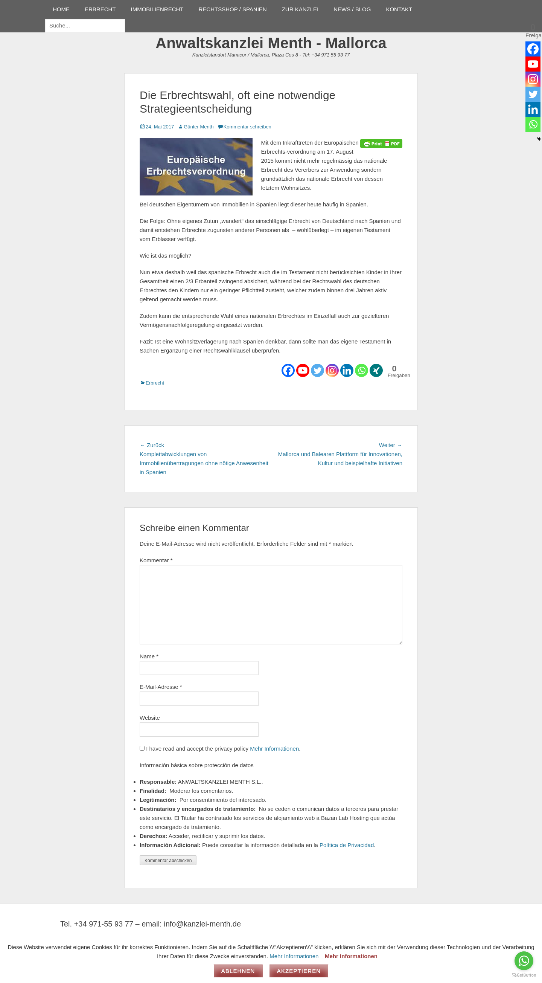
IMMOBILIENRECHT (157, 9)
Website (150, 717)
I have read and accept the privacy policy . (220, 748)
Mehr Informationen (274, 748)
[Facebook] (288, 370)
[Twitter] (317, 370)
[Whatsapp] (361, 370)
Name (149, 656)
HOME (61, 9)
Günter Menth (199, 127)
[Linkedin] (346, 370)
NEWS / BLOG (352, 9)
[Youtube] (302, 370)
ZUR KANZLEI (300, 9)
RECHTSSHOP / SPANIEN (233, 9)
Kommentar (156, 560)
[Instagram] (332, 370)
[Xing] (376, 370)
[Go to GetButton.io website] (524, 975)
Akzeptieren (299, 971)
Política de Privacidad (347, 845)
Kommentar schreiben (247, 127)
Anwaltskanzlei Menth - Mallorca (270, 43)
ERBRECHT (100, 9)
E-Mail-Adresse (161, 687)
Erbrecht (155, 383)
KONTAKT (399, 9)
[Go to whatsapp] (524, 960)
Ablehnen (238, 971)
